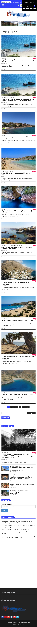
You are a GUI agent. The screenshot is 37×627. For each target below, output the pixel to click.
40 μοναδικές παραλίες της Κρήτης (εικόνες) (16, 211)
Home (2, 29)
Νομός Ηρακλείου (12, 280)
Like (34, 135)
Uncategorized (5, 452)
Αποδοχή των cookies (29, 6)
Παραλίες (4, 58)
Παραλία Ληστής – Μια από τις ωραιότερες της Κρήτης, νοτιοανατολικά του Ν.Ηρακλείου (17, 100)
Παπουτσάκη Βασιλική (15, 466)
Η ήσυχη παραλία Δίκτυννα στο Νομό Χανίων (17, 394)
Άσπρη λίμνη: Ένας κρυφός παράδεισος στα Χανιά (16, 174)
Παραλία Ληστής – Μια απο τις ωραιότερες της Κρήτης (17, 60)
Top (2, 58)
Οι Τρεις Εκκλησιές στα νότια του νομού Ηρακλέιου (15, 283)
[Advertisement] (12, 554)
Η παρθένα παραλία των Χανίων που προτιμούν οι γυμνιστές (17, 357)
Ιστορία (9, 452)
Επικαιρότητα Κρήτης (7, 97)
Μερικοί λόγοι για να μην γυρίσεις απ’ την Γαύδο (18, 320)
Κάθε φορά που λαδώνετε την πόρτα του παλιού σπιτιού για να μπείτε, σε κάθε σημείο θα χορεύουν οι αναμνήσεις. (21, 477)
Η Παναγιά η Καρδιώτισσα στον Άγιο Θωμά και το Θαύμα (22, 492)
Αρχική (14, 624)
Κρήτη (6, 29)
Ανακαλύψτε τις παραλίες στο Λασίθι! (14, 137)
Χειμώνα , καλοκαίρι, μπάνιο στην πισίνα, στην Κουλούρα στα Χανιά (17, 248)
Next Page (26, 407)
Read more (3, 69)
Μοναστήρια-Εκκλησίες (24, 490)
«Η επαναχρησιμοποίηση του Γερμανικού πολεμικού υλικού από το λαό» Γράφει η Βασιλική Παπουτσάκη (21, 469)
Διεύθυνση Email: (6, 504)
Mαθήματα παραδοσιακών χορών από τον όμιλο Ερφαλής (15, 529)
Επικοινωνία (20, 624)
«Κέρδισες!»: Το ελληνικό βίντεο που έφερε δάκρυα (22, 485)
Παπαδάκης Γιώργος (14, 245)
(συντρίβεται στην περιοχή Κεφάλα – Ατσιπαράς (17, 455)
